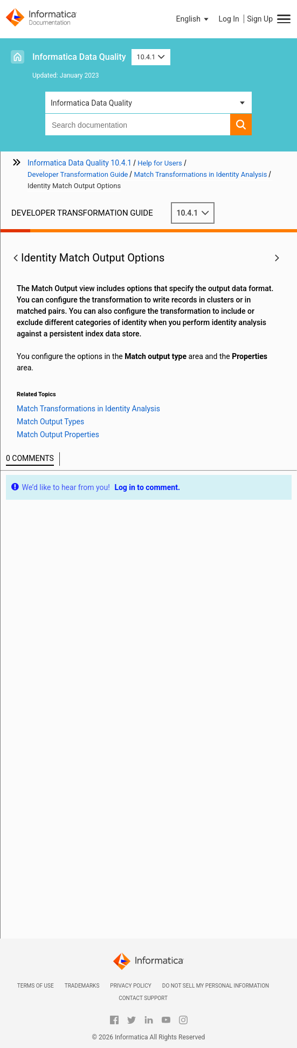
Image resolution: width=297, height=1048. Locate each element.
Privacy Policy (130, 986)
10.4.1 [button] (151, 57)
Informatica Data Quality (79, 57)
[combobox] (137, 124)
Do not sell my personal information (215, 986)
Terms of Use (35, 986)
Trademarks (82, 986)
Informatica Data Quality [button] (91, 103)
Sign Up (260, 19)
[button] (193, 19)
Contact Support (143, 998)
